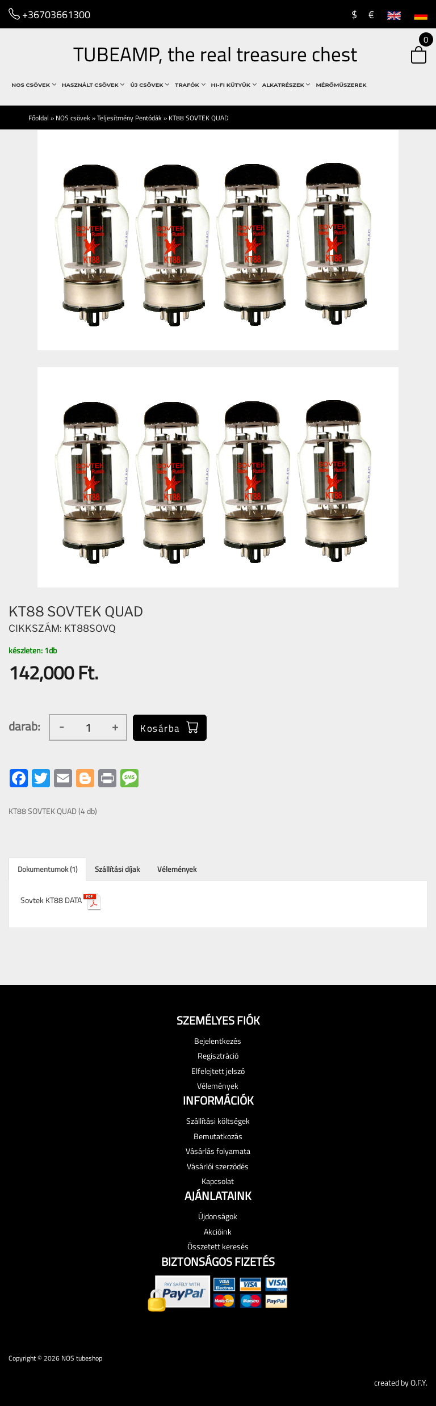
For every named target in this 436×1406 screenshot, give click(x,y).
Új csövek (149, 85)
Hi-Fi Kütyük (234, 85)
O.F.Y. (418, 1382)
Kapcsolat (218, 1181)
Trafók (190, 85)
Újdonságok (217, 1216)
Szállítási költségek (218, 1121)
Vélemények (176, 869)
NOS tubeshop (81, 1358)
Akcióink (218, 1231)
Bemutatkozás (218, 1136)
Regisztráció (218, 1055)
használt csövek (93, 85)
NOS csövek (33, 85)
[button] (409, 56)
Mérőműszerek (341, 85)
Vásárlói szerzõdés (218, 1166)
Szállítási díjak (117, 869)
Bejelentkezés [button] (217, 1041)
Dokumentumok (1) (47, 869)
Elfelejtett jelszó (218, 1071)
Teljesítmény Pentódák (129, 117)
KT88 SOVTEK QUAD (199, 117)
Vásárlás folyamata (218, 1151)
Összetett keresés (218, 1246)
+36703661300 (49, 14)
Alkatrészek (286, 85)
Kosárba (169, 726)
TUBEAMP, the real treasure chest (215, 54)
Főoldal (38, 117)
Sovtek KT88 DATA (61, 900)
